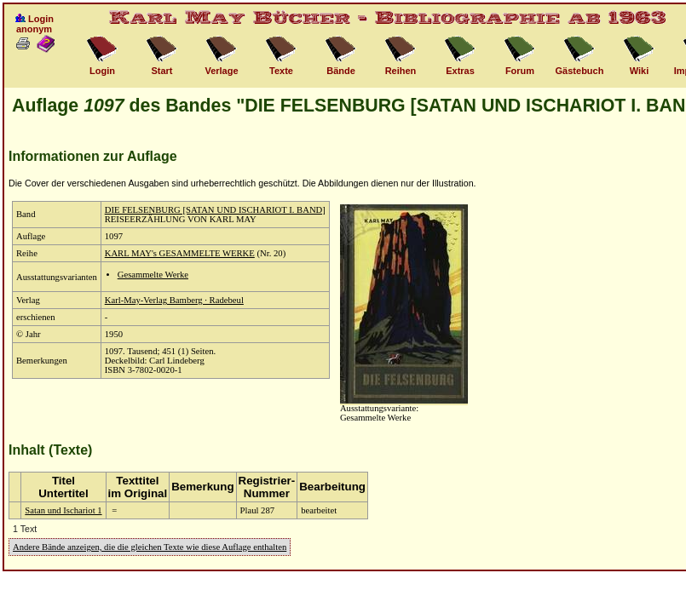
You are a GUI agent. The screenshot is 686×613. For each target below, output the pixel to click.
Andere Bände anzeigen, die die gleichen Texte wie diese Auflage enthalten (149, 547)
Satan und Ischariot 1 (63, 510)
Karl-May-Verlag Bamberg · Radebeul (174, 300)
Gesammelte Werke (153, 274)
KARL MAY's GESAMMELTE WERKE (180, 253)
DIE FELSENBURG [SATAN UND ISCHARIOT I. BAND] (215, 210)
